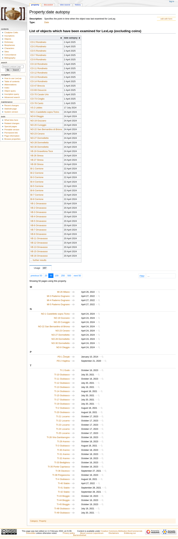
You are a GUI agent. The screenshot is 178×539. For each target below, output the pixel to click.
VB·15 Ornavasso (39, 251)
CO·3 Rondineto (38, 46)
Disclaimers (114, 533)
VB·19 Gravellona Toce (41, 151)
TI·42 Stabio (64, 492)
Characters (9, 48)
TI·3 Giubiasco (62, 446)
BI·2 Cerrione (36, 173)
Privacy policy (69, 533)
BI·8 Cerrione (36, 199)
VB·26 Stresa (36, 155)
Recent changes (11, 105)
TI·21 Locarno (63, 416)
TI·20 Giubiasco (62, 412)
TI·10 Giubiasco (62, 374)
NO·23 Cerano (37, 134)
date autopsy (71, 38)
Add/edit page (10, 109)
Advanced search (12, 97)
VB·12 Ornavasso (39, 243)
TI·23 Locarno (63, 425)
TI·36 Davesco (62, 471)
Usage (40, 268)
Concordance (10, 55)
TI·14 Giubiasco (62, 391)
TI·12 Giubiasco (62, 383)
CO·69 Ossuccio (38, 90)
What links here (11, 120)
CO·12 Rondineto (38, 73)
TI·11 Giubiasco (62, 379)
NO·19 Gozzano (38, 121)
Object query (10, 91)
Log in (171, 1)
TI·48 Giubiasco (62, 508)
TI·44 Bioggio (63, 500)
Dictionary (8, 42)
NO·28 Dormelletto (39, 142)
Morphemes (9, 45)
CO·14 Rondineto (38, 81)
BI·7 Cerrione (36, 195)
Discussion (48, 5)
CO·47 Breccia (37, 86)
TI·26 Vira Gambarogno (58, 437)
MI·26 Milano (63, 292)
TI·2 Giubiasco (62, 408)
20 (46, 275)
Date (46, 22)
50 (51, 275)
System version (11, 112)
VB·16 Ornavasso (39, 256)
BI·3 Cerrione (36, 177)
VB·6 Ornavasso (38, 225)
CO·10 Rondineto (38, 64)
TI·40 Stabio (64, 483)
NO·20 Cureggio (38, 125)
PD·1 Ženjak (64, 357)
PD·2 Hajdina (63, 361)
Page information (11, 136)
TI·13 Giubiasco (62, 387)
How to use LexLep (12, 78)
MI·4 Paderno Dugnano (58, 300)
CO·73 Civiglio (37, 99)
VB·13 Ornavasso (39, 247)
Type (32, 22)
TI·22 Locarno (63, 420)
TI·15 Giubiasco (62, 395)
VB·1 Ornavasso (38, 203)
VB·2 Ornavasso (38, 208)
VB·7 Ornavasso (38, 230)
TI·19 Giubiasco (62, 404)
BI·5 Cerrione (36, 186)
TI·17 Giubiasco (62, 399)
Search (4, 62)
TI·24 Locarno (63, 429)
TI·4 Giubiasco (62, 479)
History (78, 5)
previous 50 (36, 275)
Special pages (10, 126)
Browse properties (12, 139)
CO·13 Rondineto (38, 77)
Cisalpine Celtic (11, 32)
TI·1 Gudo (65, 370)
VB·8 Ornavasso (38, 234)
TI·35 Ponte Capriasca (59, 467)
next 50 (77, 275)
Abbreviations (10, 85)
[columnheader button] (46, 38)
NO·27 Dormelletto (39, 138)
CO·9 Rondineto (38, 59)
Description (36, 19)
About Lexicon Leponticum (91, 533)
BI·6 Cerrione (36, 190)
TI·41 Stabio (64, 488)
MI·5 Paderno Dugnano (58, 304)
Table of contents (11, 81)
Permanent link (11, 133)
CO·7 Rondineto (38, 55)
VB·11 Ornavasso (39, 238)
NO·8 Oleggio (37, 116)
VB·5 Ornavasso (38, 221)
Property (42, 521)
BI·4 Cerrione (36, 182)
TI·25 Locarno (63, 433)
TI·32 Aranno (63, 458)
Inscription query (11, 94)
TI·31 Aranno (63, 454)
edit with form (166, 19)
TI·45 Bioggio (63, 504)
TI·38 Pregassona (61, 475)
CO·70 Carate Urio (39, 94)
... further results (38, 260)
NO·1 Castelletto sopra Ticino (44, 112)
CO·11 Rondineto (38, 68)
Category (34, 521)
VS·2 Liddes (36, 107)
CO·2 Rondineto (38, 42)
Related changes (11, 123)
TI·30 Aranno (63, 450)
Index (6, 88)
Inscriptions (9, 36)
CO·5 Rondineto (38, 51)
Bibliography (9, 58)
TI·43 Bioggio (63, 496)
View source (65, 5)
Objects (7, 39)
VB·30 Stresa (36, 164)
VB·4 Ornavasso (38, 216)
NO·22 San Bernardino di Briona (46, 129)
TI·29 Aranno (63, 441)
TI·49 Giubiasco (62, 513)
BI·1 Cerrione (36, 168)
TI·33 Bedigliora (62, 462)
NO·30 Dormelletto (39, 147)
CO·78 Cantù (36, 103)
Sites (6, 52)
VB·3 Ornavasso (38, 212)
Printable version (11, 130)
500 (69, 275)
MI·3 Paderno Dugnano (58, 296)
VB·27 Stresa (36, 160)
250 (63, 275)
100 (56, 275)
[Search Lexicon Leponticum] (13, 66)
